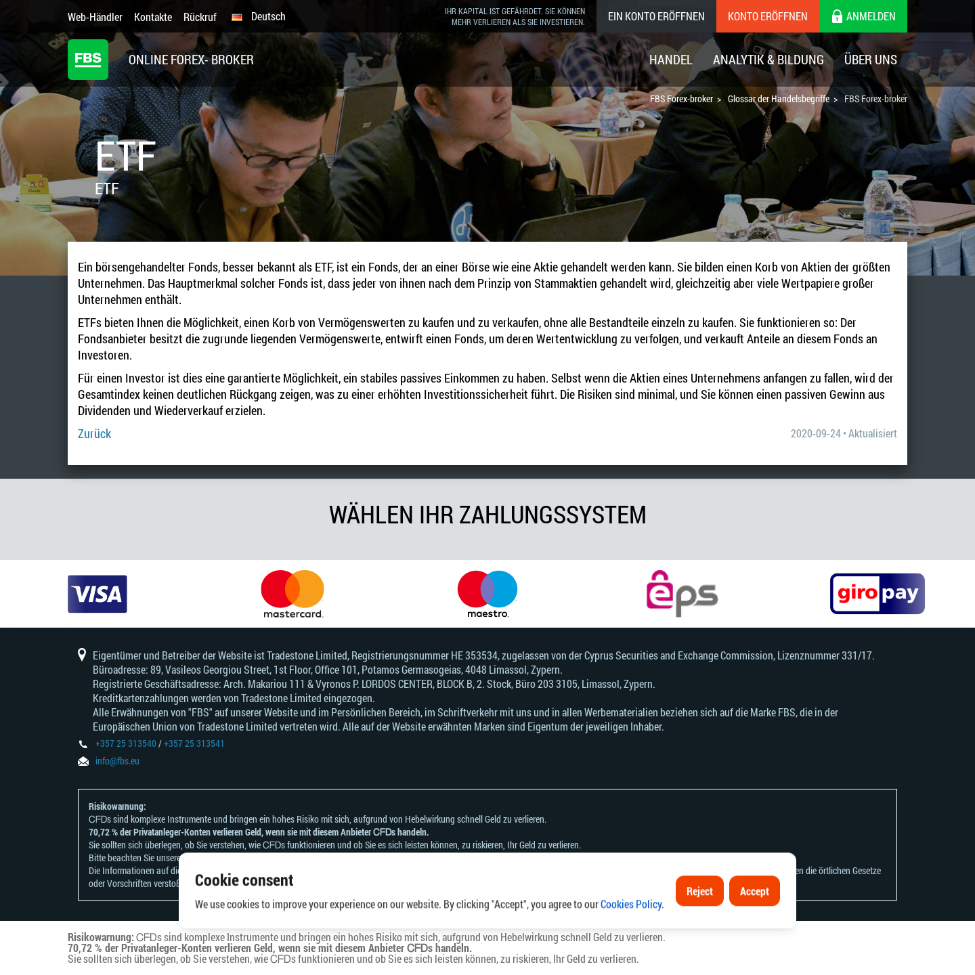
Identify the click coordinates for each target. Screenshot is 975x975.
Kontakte (153, 16)
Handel (671, 59)
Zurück (94, 433)
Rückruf (200, 16)
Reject (700, 923)
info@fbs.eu (117, 760)
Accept (754, 923)
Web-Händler (95, 16)
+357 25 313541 (194, 743)
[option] (97, 594)
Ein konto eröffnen (656, 16)
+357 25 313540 (125, 743)
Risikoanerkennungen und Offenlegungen (258, 857)
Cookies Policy (631, 936)
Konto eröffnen (768, 16)
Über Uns (870, 59)
